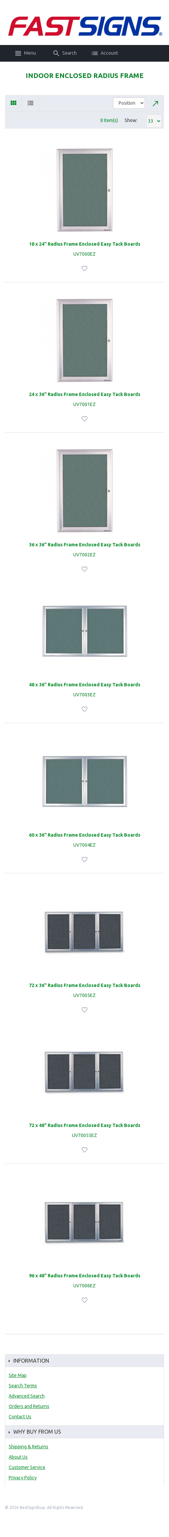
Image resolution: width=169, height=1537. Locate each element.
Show (130, 120)
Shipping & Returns (28, 1446)
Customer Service (27, 1467)
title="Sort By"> (129, 103)
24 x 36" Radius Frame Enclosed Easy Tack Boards (84, 394)
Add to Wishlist (85, 268)
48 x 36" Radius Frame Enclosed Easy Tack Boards (84, 684)
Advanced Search (27, 1396)
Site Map (18, 1375)
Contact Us (20, 1416)
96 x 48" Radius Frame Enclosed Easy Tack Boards (84, 1275)
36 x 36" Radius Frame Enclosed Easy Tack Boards (84, 544)
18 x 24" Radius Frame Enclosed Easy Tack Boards (84, 244)
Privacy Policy (23, 1477)
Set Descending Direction (155, 103)
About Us (18, 1457)
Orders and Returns (29, 1406)
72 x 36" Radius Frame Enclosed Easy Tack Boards (84, 985)
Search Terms (23, 1385)
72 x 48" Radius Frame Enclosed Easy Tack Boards (84, 1125)
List (30, 103)
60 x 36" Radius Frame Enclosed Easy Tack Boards (84, 835)
